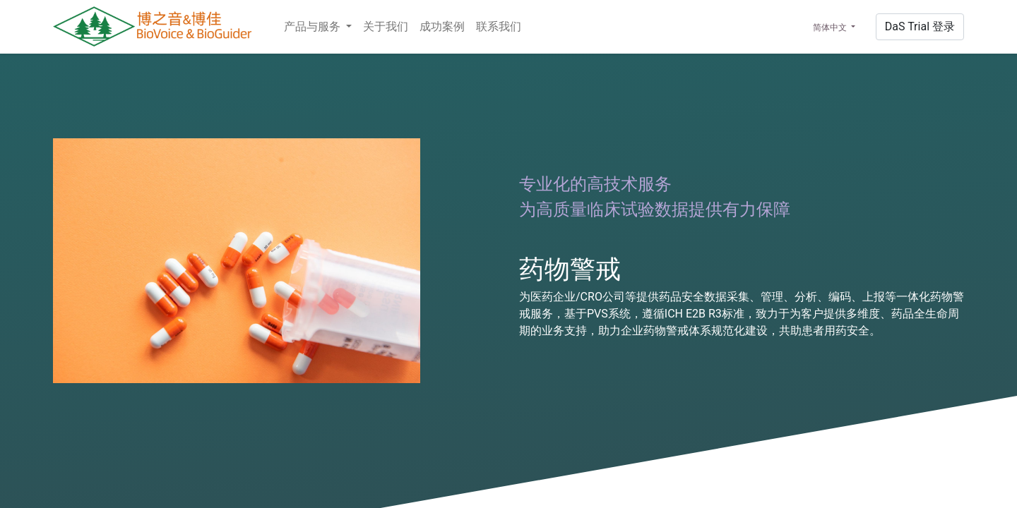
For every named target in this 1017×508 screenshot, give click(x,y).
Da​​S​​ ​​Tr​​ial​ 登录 (920, 26)
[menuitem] (385, 27)
